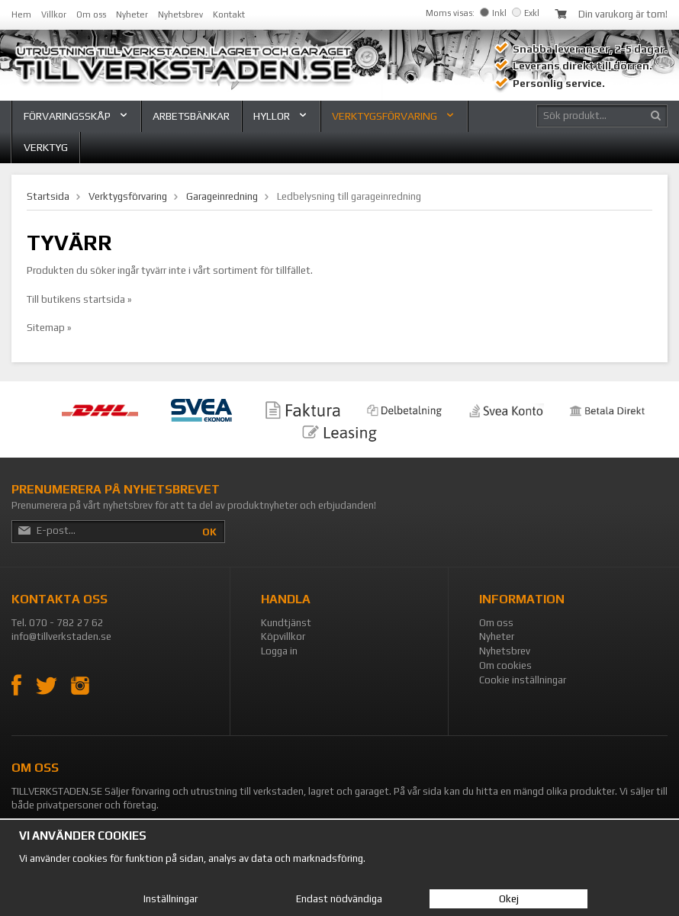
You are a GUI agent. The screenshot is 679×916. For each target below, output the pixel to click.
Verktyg (46, 147)
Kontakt (229, 14)
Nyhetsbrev (180, 14)
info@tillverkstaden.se (61, 636)
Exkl (525, 13)
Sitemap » (49, 327)
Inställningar (170, 899)
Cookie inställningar (522, 680)
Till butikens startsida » (79, 299)
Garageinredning (222, 196)
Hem (21, 14)
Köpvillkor (283, 636)
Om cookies (505, 665)
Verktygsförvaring (393, 116)
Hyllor (280, 116)
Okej (509, 899)
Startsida (48, 196)
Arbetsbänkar (191, 116)
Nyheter (132, 14)
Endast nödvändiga (339, 899)
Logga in (279, 651)
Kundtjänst (286, 622)
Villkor (53, 14)
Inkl (493, 13)
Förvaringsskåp (76, 116)
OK (209, 532)
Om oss (91, 14)
